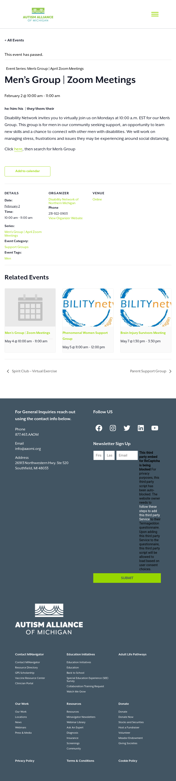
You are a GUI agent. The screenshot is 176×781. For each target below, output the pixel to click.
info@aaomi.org (28, 449)
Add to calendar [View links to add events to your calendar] (27, 171)
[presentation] (30, 308)
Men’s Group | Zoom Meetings (27, 333)
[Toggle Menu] (155, 14)
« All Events (14, 40)
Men (8, 258)
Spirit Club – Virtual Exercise (34, 371)
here (18, 149)
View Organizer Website (66, 218)
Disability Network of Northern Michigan (63, 201)
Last (107, 464)
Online (97, 199)
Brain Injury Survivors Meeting (143, 333)
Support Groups (16, 247)
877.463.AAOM (26, 434)
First (96, 464)
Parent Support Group (148, 371)
